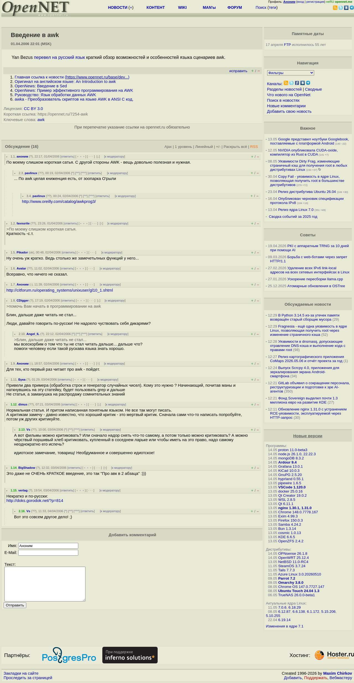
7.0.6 (282, 607)
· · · (91, 156)
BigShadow (26, 467)
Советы (308, 235)
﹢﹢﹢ (80, 156)
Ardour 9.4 (287, 462)
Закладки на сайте (21, 673)
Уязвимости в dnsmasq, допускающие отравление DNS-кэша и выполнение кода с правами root (307, 345)
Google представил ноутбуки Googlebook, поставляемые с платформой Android (309, 141)
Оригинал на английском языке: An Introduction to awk (65, 81)
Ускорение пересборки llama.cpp (315, 279)
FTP (287, 45)
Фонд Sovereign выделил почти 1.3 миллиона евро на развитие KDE (304, 400)
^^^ (84, 173)
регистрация (315, 1)
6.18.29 (294, 607)
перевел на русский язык (59, 57)
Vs (28, 429)
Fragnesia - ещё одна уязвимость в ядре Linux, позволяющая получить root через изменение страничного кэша (308, 330)
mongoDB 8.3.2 (291, 458)
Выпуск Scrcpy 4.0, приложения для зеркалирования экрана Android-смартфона (304, 372)
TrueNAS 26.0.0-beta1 (296, 595)
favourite (23, 223)
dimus (22, 404)
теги (272, 7)
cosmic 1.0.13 (289, 533)
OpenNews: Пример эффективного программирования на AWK (74, 90)
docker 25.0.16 (290, 491)
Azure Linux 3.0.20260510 (299, 574)
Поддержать (315, 678)
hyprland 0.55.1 (291, 479)
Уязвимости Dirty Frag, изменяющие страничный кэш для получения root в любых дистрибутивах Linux (308, 165)
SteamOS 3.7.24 (292, 566)
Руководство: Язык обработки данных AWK (55, 95)
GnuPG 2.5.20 (290, 475)
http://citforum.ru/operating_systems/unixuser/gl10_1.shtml (59, 290)
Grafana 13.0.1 (290, 466)
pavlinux (31, 173)
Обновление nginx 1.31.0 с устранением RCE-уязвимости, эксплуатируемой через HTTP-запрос (308, 413)
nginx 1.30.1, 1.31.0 (295, 508)
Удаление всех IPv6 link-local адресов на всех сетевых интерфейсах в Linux (310, 270)
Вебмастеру (341, 678)
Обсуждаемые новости (308, 304)
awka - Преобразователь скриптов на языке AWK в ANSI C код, (74, 99)
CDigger (23, 300)
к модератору (114, 156)
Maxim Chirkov (337, 673)
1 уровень (183, 147)
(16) (34, 146)
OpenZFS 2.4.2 (290, 541)
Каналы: (275, 84)
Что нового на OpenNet (289, 95)
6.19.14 (284, 620)
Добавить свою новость (289, 111)
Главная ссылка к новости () (72, 77)
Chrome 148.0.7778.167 (298, 512)
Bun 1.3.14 (287, 529)
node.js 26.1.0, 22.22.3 (297, 454)
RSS (254, 147)
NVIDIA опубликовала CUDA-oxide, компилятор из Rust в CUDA (304, 152)
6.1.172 (313, 611)
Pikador (22, 252)
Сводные (313, 89)
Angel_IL (32, 334)
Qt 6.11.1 (285, 504)
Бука (21, 379)
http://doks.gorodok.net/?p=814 (34, 500)
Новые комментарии (286, 106)
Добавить (293, 678)
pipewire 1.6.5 (289, 483)
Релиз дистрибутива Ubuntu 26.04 (307, 192)
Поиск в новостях (283, 100)
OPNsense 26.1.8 (292, 553)
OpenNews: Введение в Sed (41, 86)
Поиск (261, 7)
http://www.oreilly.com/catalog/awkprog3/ (59, 201)
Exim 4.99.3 (288, 516)
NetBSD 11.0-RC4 (293, 562)
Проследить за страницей (28, 678)
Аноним (23, 284)
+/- (218, 147)
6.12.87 (284, 611)
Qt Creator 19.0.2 (292, 495)
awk (41, 119)
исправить (238, 71)
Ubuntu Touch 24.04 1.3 (298, 591)
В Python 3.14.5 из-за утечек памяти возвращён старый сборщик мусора (305, 317)
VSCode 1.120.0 (292, 487)
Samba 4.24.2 (289, 524)
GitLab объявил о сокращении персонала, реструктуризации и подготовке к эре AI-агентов (310, 387)
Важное (307, 128)
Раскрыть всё (235, 147)
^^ (77, 173)
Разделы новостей (284, 89)
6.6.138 (299, 611)
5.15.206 (328, 611)
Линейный (204, 147)
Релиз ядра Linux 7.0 (296, 210)
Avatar (21, 268)
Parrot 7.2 (286, 578)
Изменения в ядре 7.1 (285, 626)
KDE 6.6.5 (286, 537)
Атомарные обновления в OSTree (316, 286)
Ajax (168, 147)
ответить (67, 156)
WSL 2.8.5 (286, 500)
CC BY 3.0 (33, 108)
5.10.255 (273, 616)
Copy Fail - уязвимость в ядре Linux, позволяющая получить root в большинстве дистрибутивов (307, 180)
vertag (23, 490)
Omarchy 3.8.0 (290, 582)
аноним (22, 156)
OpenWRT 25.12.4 (293, 558)
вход (300, 1)
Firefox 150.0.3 (290, 520)
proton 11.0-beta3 (292, 450)
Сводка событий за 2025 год (293, 216)
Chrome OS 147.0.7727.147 (301, 587)
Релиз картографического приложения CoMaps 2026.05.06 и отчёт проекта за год (307, 359)
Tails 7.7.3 (286, 570)
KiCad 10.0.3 (289, 471)
